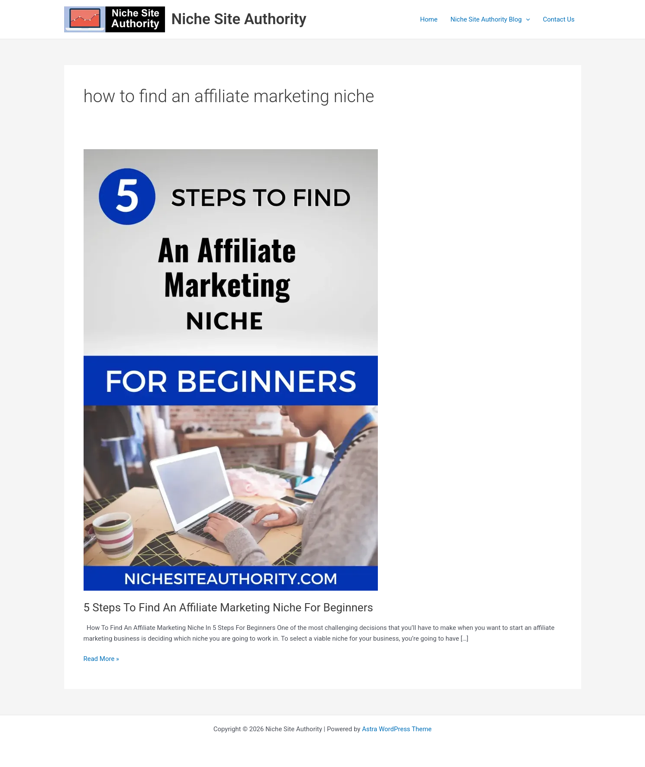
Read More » (101, 658)
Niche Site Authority (239, 19)
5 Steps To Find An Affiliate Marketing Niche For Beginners (228, 607)
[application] (526, 19)
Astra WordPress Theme (397, 729)
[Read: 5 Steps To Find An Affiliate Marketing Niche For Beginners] (231, 369)
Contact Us (559, 19)
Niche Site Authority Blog (490, 19)
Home (428, 19)
